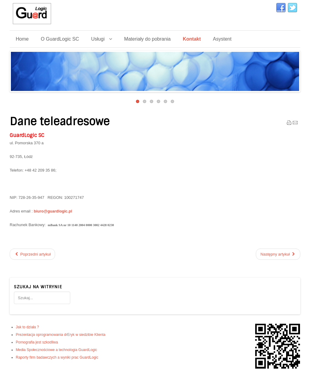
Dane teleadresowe (60, 122)
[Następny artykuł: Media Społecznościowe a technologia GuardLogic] (278, 254)
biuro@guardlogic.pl (53, 211)
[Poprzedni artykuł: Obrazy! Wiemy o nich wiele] (32, 254)
